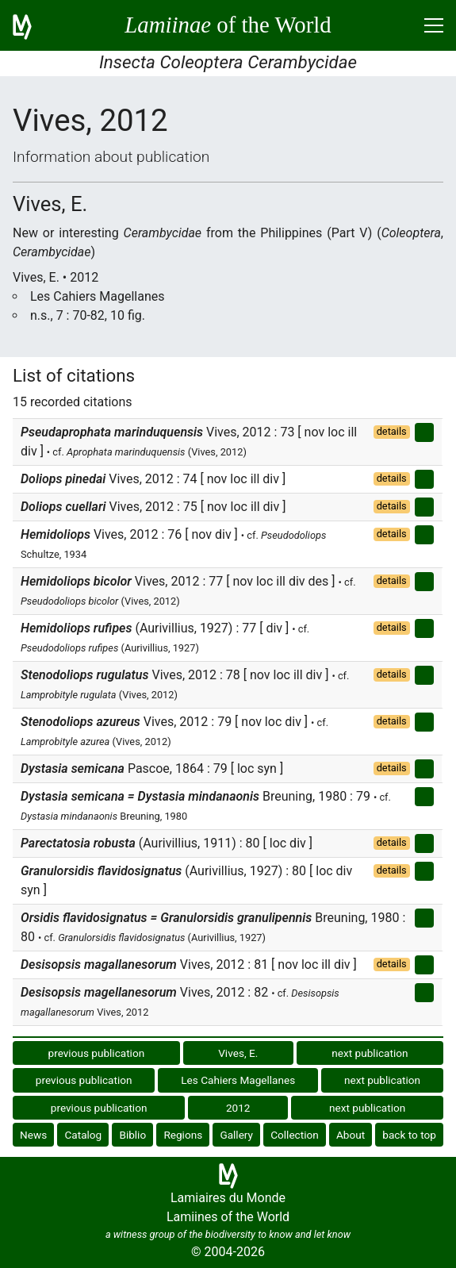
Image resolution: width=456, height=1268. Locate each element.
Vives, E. (238, 1053)
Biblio (132, 1134)
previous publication (96, 1053)
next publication (369, 1053)
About (350, 1134)
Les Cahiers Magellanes (238, 1080)
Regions (182, 1134)
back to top (409, 1134)
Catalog (83, 1134)
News (33, 1134)
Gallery (236, 1134)
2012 (238, 1107)
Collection (294, 1134)
